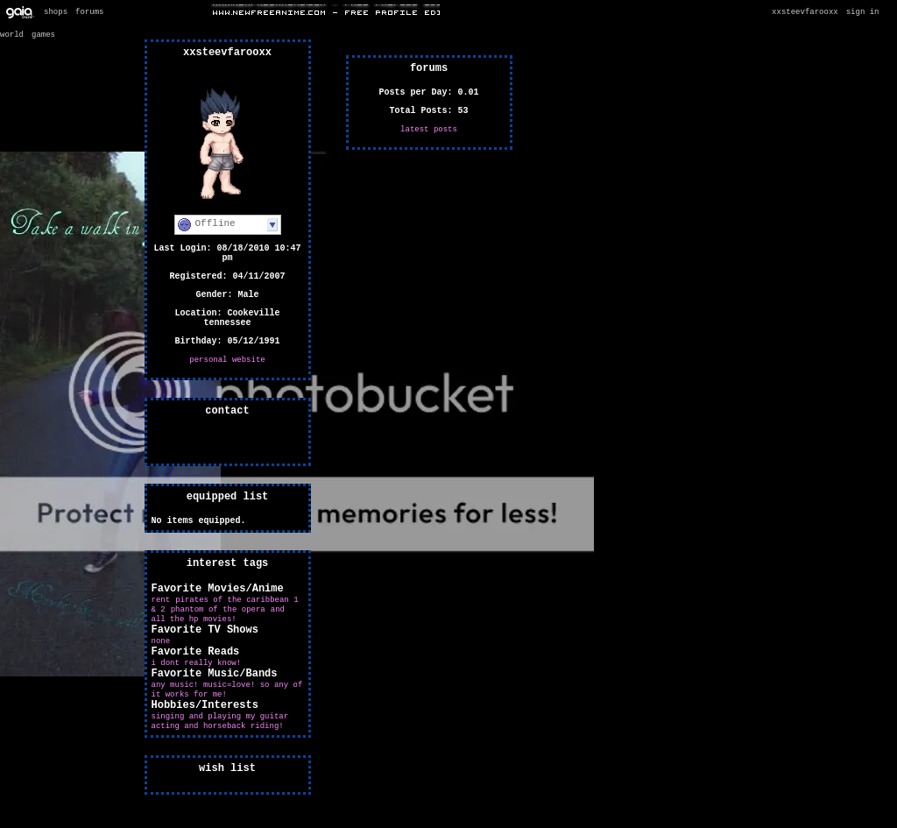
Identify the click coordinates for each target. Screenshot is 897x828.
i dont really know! (197, 663)
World (12, 35)
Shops (55, 12)
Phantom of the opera (218, 609)
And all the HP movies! (218, 614)
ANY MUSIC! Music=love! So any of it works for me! (227, 690)
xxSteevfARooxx (805, 12)
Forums (89, 12)
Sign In (862, 12)
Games (43, 35)
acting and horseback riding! (218, 726)
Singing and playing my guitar (220, 716)
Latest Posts (428, 129)
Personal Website (227, 360)
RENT (161, 600)
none (161, 641)
